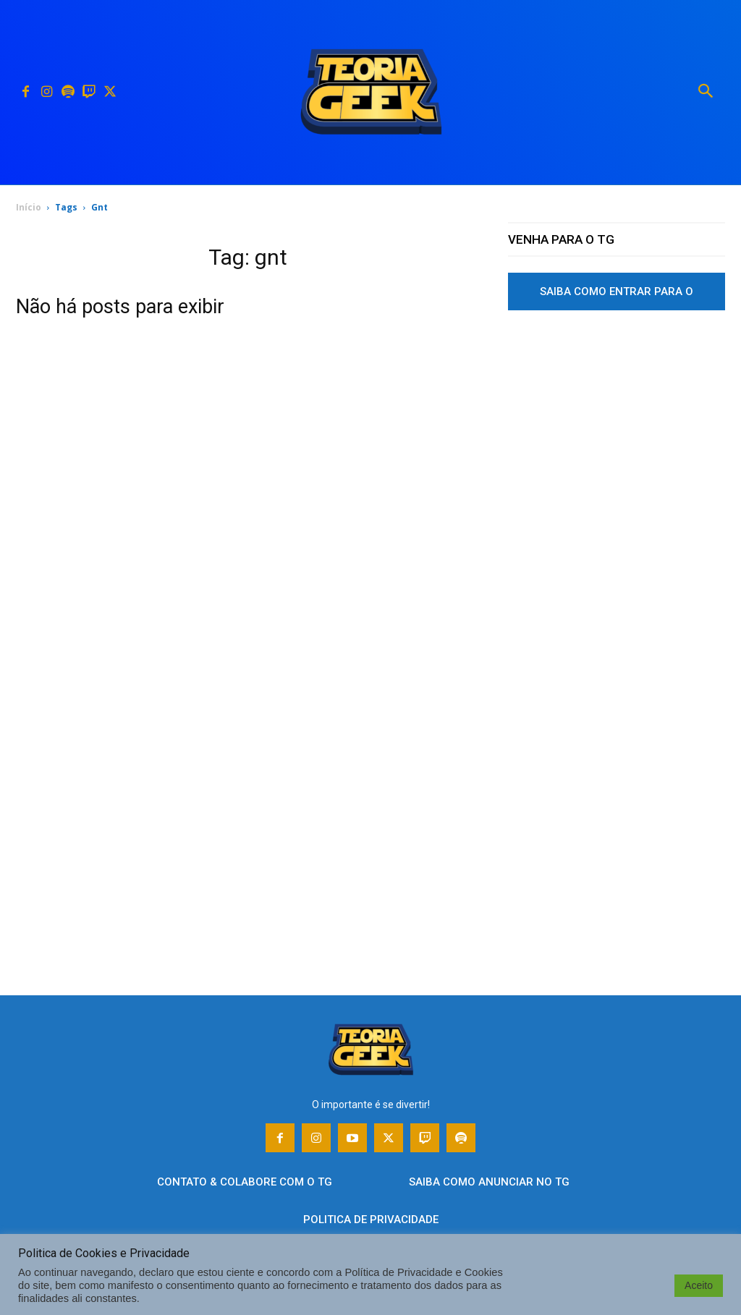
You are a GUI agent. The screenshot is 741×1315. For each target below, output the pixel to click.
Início (28, 207)
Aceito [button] (699, 1285)
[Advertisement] (616, 457)
